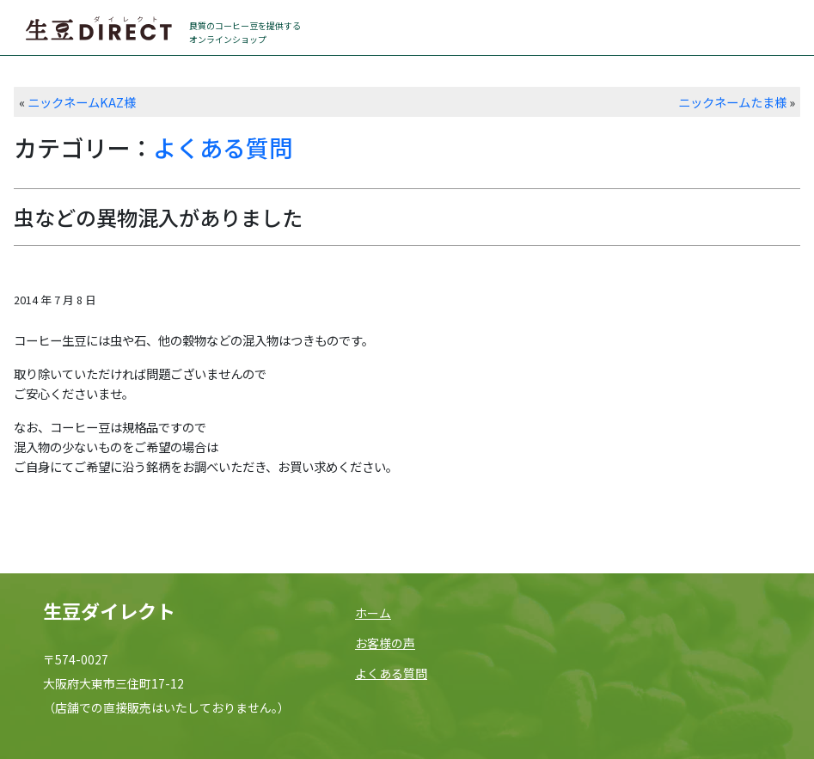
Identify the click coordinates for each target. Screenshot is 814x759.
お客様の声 (385, 643)
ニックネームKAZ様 (82, 102)
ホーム (373, 612)
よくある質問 (222, 147)
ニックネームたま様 (732, 102)
